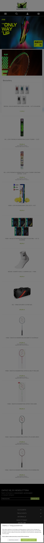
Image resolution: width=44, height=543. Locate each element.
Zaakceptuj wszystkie (28, 540)
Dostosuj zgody (13, 540)
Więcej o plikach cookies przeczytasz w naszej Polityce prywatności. (15, 536)
